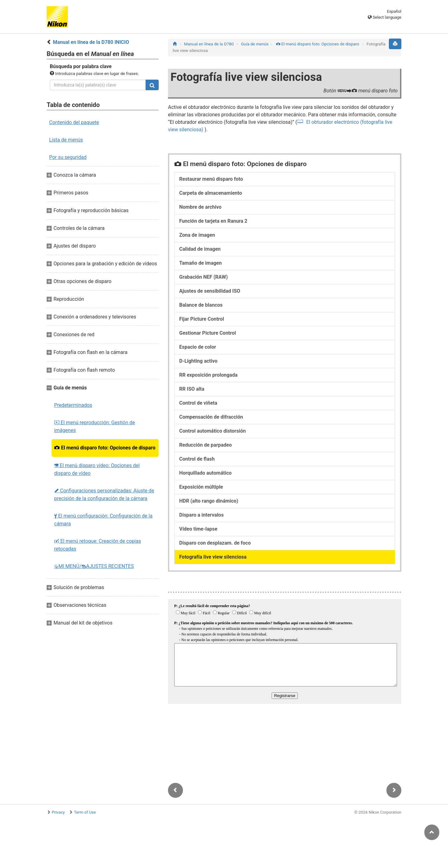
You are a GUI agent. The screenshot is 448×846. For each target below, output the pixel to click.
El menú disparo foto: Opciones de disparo (104, 448)
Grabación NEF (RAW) (203, 277)
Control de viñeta (198, 403)
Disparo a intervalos (201, 515)
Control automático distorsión (212, 431)
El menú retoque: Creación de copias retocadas (97, 545)
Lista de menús (66, 140)
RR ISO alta (191, 389)
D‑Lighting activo (198, 361)
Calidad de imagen (200, 249)
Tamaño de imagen (200, 263)
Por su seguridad (67, 157)
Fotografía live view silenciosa (212, 557)
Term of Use (85, 812)
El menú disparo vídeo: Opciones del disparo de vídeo (97, 469)
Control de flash (197, 459)
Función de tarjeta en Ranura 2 (213, 221)
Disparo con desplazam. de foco (215, 543)
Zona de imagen (197, 235)
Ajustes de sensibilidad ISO (209, 291)
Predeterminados (73, 405)
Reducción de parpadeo (205, 445)
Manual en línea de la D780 (209, 44)
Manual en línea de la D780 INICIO (91, 42)
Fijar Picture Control (201, 319)
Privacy (58, 812)
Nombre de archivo (200, 207)
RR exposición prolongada (208, 375)
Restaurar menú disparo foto (211, 179)
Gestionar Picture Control (207, 333)
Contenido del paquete (74, 122)
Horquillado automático (205, 473)
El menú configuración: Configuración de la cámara (103, 520)
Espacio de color (197, 347)
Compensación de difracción (211, 417)
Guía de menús (255, 44)
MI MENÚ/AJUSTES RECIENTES (94, 566)
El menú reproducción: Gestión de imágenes (94, 426)
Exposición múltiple (201, 487)
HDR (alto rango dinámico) (208, 501)
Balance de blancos (200, 305)
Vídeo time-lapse (198, 529)
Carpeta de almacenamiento (210, 193)
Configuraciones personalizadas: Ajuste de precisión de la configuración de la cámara (104, 494)
